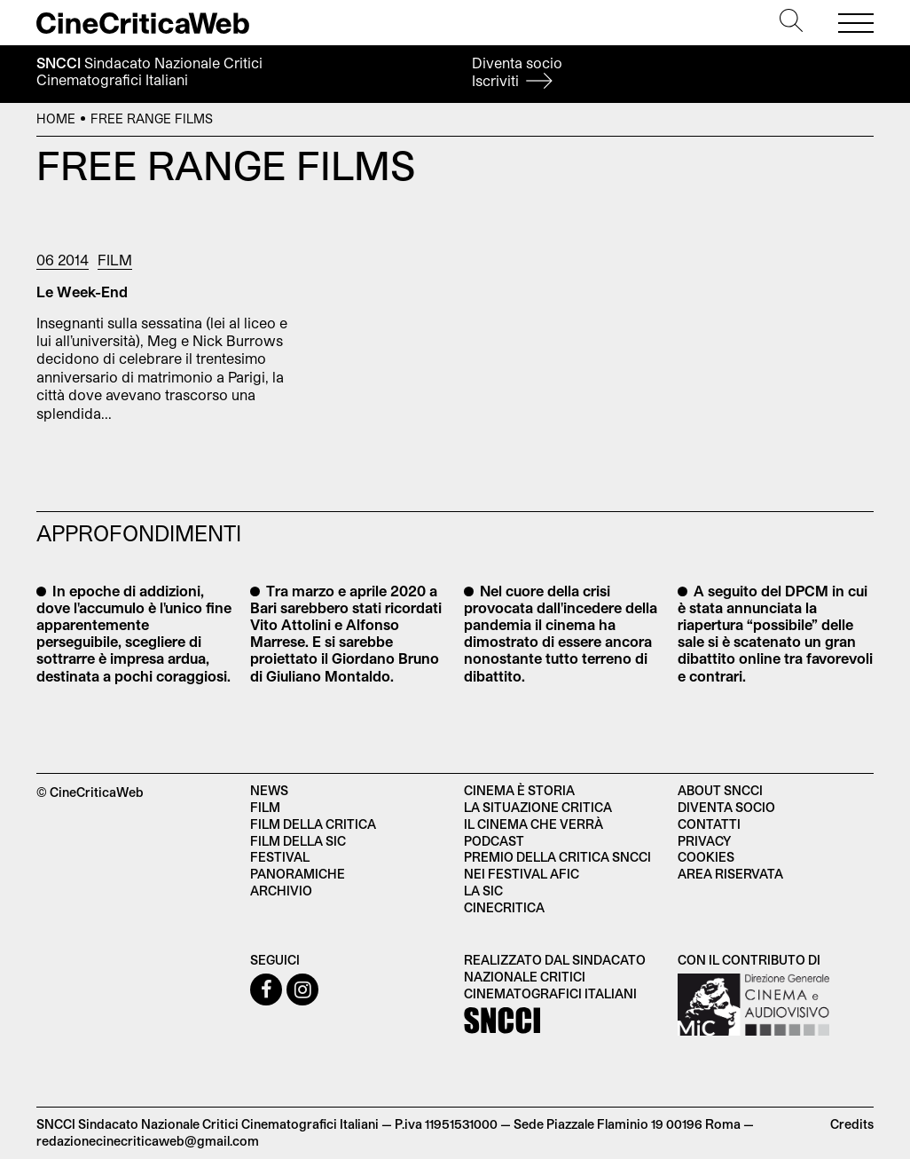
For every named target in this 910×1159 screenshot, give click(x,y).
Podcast (494, 840)
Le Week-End (82, 291)
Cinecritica (504, 907)
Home (55, 118)
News (269, 790)
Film (115, 259)
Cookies (706, 856)
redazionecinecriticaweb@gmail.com (147, 1140)
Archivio (281, 890)
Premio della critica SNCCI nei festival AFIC (557, 865)
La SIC (483, 890)
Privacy (704, 840)
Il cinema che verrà (533, 824)
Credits (852, 1123)
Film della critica (313, 824)
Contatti (709, 824)
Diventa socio (517, 71)
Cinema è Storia (519, 790)
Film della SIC (298, 840)
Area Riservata (730, 873)
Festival (280, 856)
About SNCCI (720, 790)
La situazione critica (538, 807)
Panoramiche (297, 873)
